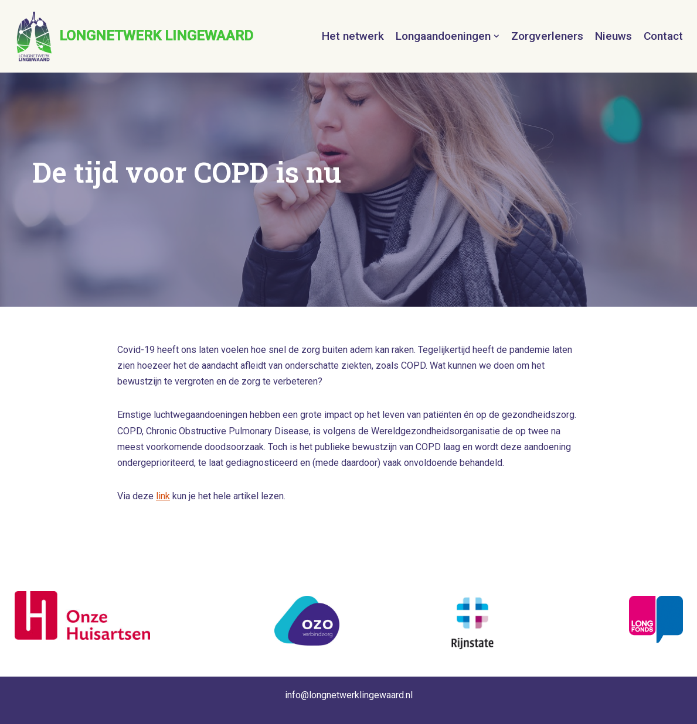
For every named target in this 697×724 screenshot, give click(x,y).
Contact (663, 36)
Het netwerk (353, 36)
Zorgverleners (547, 36)
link (163, 496)
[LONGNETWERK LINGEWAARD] (134, 36)
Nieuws (613, 36)
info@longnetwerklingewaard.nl (349, 695)
